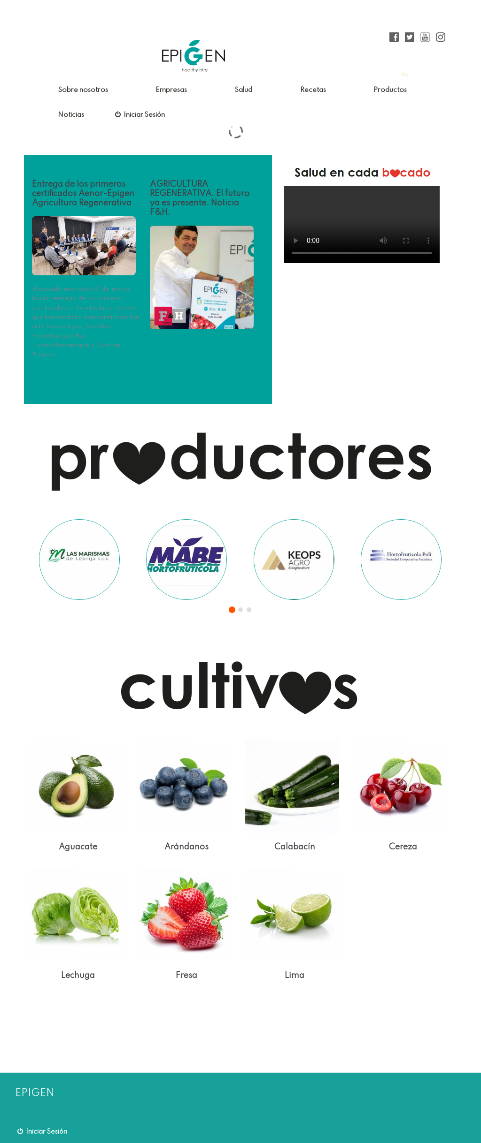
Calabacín (294, 847)
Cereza (403, 847)
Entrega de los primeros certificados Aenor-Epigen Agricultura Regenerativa (83, 193)
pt (444, 74)
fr (431, 74)
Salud (243, 90)
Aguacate (78, 847)
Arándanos (186, 847)
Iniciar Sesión (140, 114)
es (404, 74)
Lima (294, 975)
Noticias (71, 115)
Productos (390, 90)
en (419, 74)
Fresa (186, 975)
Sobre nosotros (83, 90)
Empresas (171, 90)
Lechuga (78, 975)
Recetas (313, 90)
